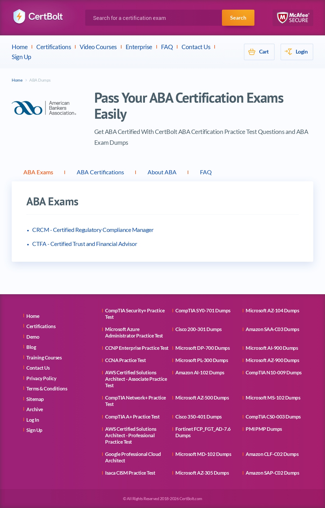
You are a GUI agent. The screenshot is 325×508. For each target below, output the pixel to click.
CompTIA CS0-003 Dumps (273, 417)
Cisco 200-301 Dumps (198, 329)
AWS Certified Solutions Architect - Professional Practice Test (130, 435)
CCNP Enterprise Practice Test (137, 348)
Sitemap (35, 399)
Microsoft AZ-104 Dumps (272, 310)
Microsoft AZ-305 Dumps (202, 473)
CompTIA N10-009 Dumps (274, 372)
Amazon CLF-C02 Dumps (272, 454)
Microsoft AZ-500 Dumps (202, 398)
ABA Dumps (40, 80)
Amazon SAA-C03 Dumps (272, 329)
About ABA (162, 171)
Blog (31, 347)
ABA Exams (38, 171)
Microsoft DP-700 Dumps (202, 348)
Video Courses (98, 46)
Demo (32, 337)
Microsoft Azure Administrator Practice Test (134, 332)
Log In (32, 420)
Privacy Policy (41, 378)
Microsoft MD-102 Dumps (203, 454)
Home (20, 46)
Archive (34, 409)
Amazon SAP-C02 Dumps (272, 473)
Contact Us (196, 46)
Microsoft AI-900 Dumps (272, 348)
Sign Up (21, 56)
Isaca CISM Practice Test (130, 473)
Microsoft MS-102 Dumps (273, 398)
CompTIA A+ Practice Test (132, 417)
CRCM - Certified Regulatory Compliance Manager (92, 229)
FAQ (167, 46)
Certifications (53, 46)
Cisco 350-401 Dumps (198, 417)
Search (238, 17)
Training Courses (43, 357)
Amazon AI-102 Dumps (199, 372)
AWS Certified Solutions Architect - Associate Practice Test (136, 378)
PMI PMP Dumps (264, 429)
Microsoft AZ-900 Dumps (272, 360)
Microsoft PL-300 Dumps (201, 360)
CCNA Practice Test (125, 360)
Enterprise (139, 46)
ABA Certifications (100, 171)
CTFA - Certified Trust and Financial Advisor (84, 243)
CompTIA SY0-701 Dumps (202, 310)
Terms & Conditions (46, 388)
